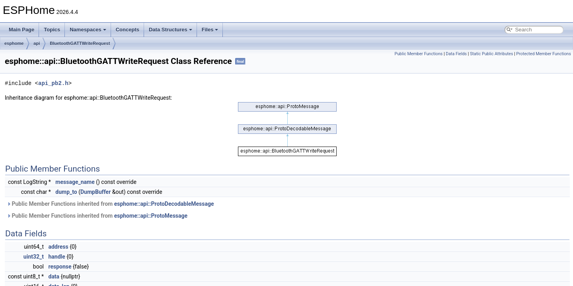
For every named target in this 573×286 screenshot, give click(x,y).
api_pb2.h (53, 83)
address (58, 246)
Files (210, 30)
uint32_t (33, 256)
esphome (13, 43)
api (36, 43)
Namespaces (88, 30)
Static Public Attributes (491, 53)
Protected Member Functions (543, 53)
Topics (52, 30)
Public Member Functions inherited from (110, 204)
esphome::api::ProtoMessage (150, 216)
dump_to (66, 192)
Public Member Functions (418, 53)
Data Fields (456, 53)
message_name (74, 182)
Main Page (21, 30)
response (60, 266)
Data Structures (170, 30)
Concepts (127, 30)
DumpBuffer (95, 192)
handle (57, 256)
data (54, 276)
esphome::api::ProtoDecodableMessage (164, 204)
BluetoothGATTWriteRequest (80, 43)
